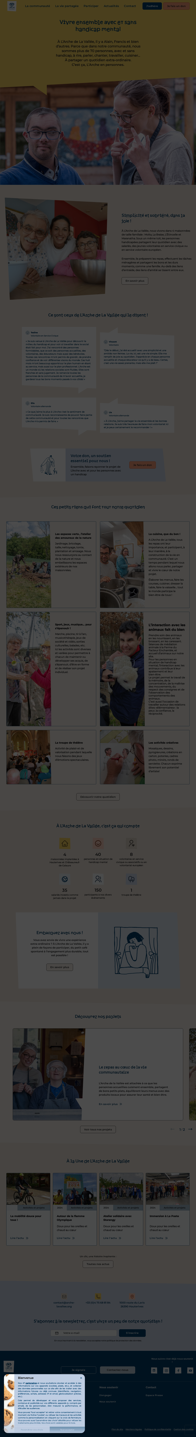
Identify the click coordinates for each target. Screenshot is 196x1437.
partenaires (31, 1383)
